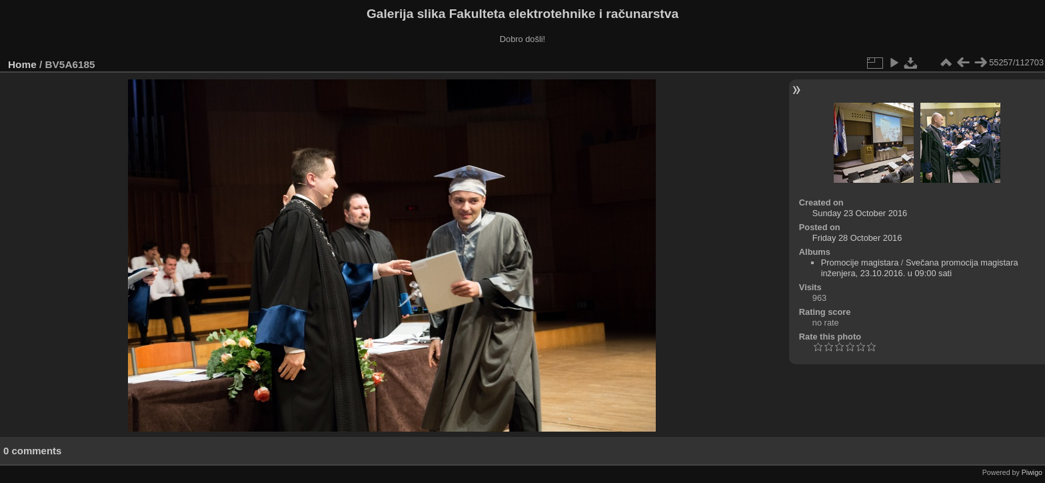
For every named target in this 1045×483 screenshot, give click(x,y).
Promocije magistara (860, 263)
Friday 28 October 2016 (857, 238)
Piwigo (1032, 472)
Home (22, 64)
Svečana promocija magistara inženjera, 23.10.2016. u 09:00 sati (919, 268)
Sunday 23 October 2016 (859, 213)
